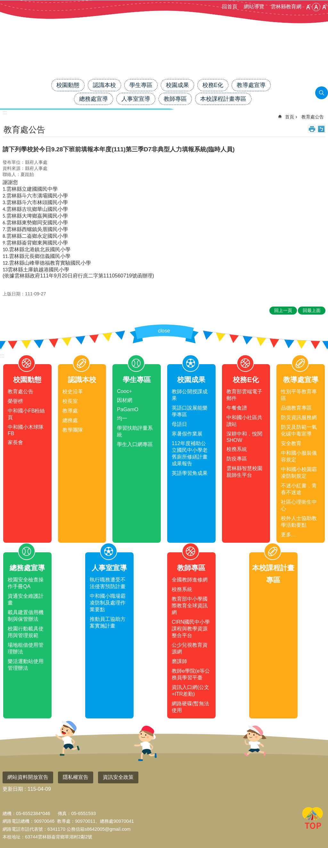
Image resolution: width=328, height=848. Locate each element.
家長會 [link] (15, 442)
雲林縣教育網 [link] (286, 6)
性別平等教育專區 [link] (299, 395)
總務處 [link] (70, 420)
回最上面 (312, 819)
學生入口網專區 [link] (135, 444)
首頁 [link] (289, 116)
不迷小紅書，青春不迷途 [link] (299, 489)
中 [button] (316, 7)
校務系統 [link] (236, 449)
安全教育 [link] (291, 443)
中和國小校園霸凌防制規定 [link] (299, 473)
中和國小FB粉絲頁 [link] (26, 414)
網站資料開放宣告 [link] (27, 777)
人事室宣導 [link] (135, 99)
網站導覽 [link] (254, 6)
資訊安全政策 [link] (118, 777)
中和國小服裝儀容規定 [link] (299, 456)
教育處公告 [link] (312, 116)
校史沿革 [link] (72, 391)
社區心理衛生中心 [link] (299, 505)
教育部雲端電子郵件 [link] (244, 395)
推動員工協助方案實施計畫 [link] (108, 622)
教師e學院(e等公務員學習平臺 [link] (191, 674)
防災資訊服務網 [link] (299, 417)
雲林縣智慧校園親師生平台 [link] (244, 472)
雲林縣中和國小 (164, 56)
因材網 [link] (124, 400)
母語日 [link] (179, 424)
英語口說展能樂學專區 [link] (190, 411)
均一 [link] (122, 418)
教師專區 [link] (175, 99)
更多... (288, 534)
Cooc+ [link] (124, 391)
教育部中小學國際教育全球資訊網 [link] (190, 605)
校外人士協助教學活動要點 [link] (299, 522)
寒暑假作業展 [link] (187, 433)
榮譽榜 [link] (15, 401)
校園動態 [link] (67, 85)
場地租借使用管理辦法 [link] (26, 648)
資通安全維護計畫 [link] (26, 599)
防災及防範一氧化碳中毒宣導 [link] (299, 430)
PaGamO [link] (127, 409)
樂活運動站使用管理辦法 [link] (26, 665)
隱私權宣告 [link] (75, 777)
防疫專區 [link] (236, 458)
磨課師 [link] (179, 661)
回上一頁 (283, 310)
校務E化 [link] (213, 85)
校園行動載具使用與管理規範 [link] (26, 632)
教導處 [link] (70, 410)
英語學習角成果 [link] (190, 473)
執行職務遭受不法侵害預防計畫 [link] (108, 583)
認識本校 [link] (104, 85)
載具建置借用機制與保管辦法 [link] (26, 616)
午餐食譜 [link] (236, 408)
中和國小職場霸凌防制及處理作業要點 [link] (108, 602)
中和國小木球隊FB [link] (26, 430)
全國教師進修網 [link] (190, 579)
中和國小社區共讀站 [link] (244, 421)
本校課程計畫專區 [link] (223, 99)
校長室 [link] (70, 401)
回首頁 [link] (229, 6)
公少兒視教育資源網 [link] (190, 648)
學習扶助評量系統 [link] (135, 431)
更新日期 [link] (13, 789)
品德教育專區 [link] (296, 408)
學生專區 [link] (140, 85)
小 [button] (308, 7)
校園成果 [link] (177, 85)
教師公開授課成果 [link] (190, 395)
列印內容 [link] (312, 129)
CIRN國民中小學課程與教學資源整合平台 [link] (191, 628)
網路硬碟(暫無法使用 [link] (190, 707)
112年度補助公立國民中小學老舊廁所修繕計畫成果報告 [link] (190, 453)
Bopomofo (321, 129)
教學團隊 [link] (72, 430)
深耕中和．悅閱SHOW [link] (244, 437)
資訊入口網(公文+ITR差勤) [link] (190, 690)
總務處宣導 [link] (93, 99)
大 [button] (324, 7)
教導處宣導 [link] (251, 85)
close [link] (164, 330)
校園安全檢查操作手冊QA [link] (26, 583)
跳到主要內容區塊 (3, 3)
